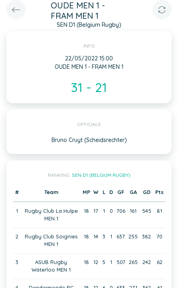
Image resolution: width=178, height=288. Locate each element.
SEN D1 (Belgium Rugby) (101, 175)
